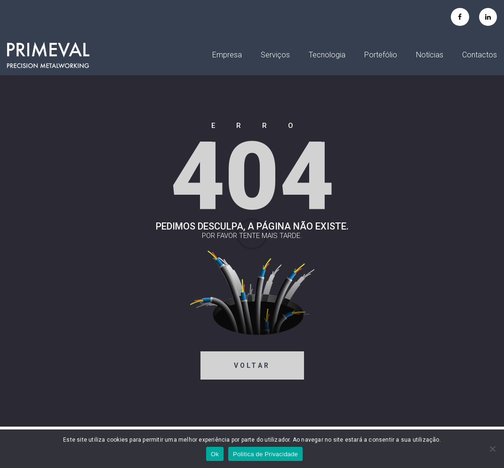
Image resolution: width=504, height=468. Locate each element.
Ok (215, 454)
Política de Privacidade (265, 454)
